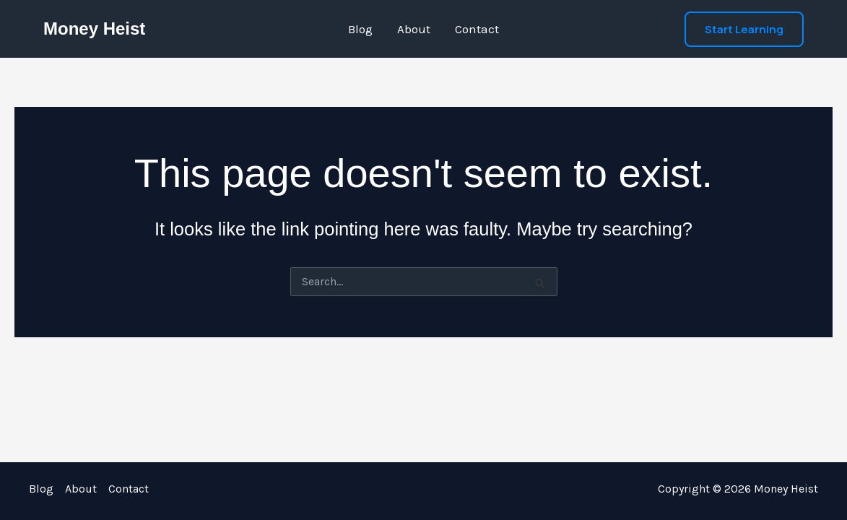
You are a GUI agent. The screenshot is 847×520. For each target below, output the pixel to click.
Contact (477, 29)
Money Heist (94, 28)
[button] (744, 29)
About (413, 29)
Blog (360, 29)
